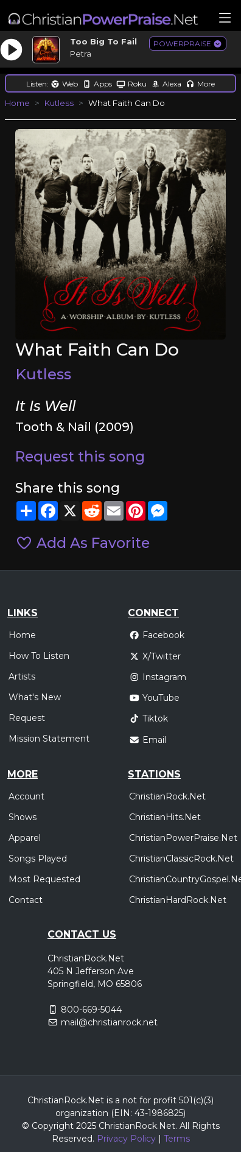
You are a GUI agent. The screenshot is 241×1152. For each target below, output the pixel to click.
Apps (97, 83)
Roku (131, 83)
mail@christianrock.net (109, 1022)
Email (147, 740)
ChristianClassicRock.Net (181, 858)
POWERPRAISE (187, 43)
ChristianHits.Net (165, 817)
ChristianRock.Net (167, 796)
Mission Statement (49, 738)
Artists (22, 676)
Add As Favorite (82, 543)
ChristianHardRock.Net (177, 900)
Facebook (156, 635)
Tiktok (148, 718)
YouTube (154, 698)
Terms (177, 1138)
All (184, 1125)
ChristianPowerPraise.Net (183, 838)
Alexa (166, 83)
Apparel (25, 838)
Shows (23, 817)
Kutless (59, 103)
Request (27, 718)
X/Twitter (155, 656)
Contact (26, 900)
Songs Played (38, 858)
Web (64, 83)
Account (26, 796)
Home (17, 103)
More (200, 83)
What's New (35, 697)
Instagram (157, 677)
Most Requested (44, 879)
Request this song (80, 456)
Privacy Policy (126, 1138)
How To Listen (39, 656)
